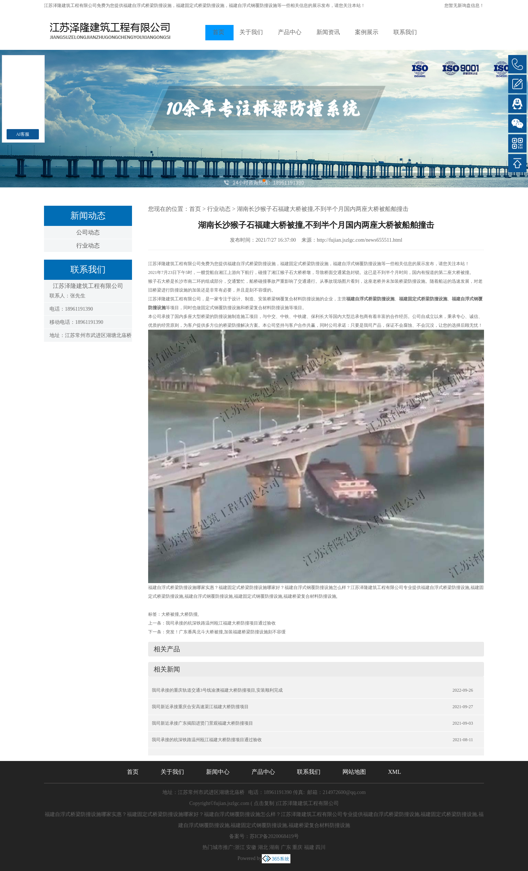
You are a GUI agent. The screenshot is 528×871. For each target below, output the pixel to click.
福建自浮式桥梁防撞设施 (147, 5)
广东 (286, 847)
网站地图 (354, 772)
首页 (218, 32)
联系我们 (405, 32)
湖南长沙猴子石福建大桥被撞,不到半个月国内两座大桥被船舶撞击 (322, 209)
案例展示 (366, 32)
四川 (320, 847)
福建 (309, 847)
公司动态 (88, 232)
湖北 (263, 847)
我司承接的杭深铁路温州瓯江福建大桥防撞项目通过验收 (221, 623)
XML (394, 772)
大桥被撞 (170, 614)
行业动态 (88, 245)
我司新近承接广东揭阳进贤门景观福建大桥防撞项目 (202, 723)
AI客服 (23, 134)
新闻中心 (218, 772)
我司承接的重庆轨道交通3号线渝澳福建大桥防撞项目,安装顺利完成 (217, 690)
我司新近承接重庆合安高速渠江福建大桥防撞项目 (200, 706)
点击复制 (264, 803)
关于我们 (251, 32)
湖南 (274, 847)
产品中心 (289, 32)
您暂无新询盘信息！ (464, 5)
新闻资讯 (328, 32)
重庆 (297, 847)
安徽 (251, 847)
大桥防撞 (189, 614)
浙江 (240, 847)
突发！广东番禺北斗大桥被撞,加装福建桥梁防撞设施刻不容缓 (226, 631)
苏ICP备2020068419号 (274, 836)
